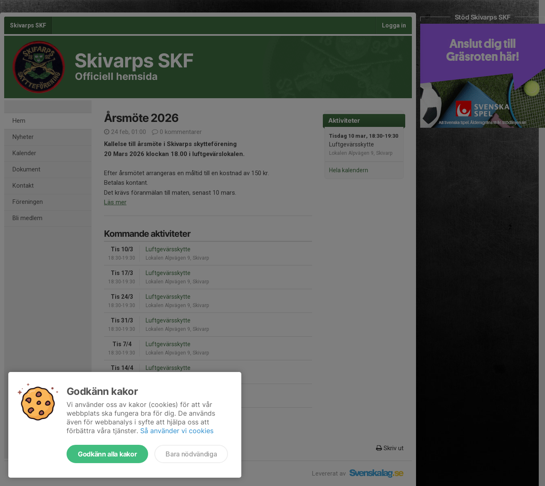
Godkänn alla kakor (107, 454)
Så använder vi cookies (176, 430)
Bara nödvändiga (191, 454)
